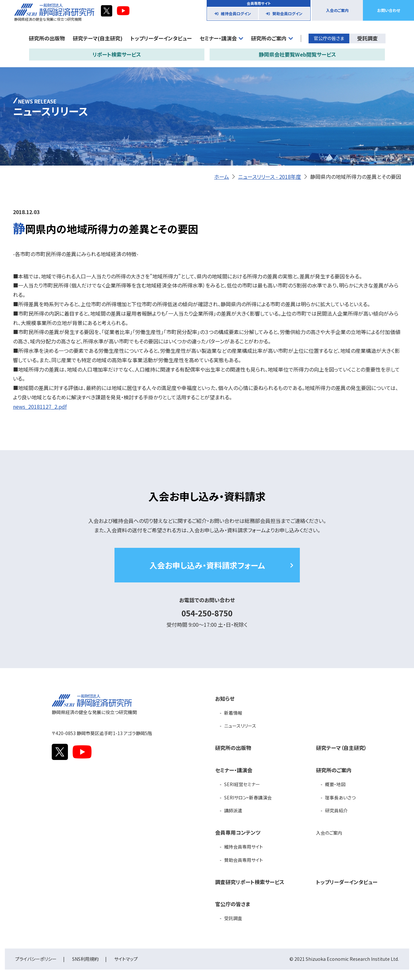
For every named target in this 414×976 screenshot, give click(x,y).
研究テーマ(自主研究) (98, 38)
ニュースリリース (240, 725)
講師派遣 (233, 810)
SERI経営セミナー (242, 784)
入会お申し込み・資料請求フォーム (207, 565)
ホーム (221, 176)
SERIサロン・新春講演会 (248, 797)
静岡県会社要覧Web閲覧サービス (297, 54)
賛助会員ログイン (287, 13)
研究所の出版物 (47, 38)
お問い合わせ (388, 10)
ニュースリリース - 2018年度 (269, 176)
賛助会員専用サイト (243, 860)
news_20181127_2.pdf (40, 406)
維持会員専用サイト (243, 846)
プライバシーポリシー (36, 959)
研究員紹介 (336, 810)
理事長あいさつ (340, 797)
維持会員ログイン (236, 13)
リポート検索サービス (117, 54)
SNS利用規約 (85, 959)
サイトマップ (126, 959)
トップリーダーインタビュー (161, 38)
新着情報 (233, 713)
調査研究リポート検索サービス (249, 882)
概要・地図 (335, 784)
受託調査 (367, 38)
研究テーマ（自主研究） (341, 748)
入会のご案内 (337, 10)
